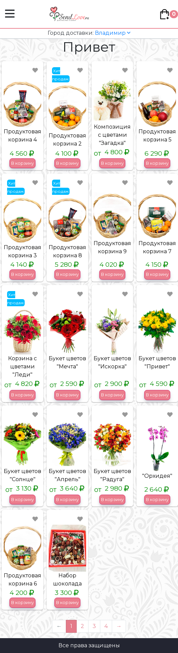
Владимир (89, 33)
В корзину (22, 163)
